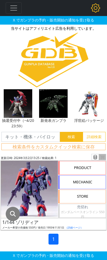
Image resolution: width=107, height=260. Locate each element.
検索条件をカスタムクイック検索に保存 (54, 147)
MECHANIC (82, 181)
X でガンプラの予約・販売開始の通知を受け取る (53, 20)
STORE (82, 196)
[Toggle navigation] (14, 8)
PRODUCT (82, 167)
